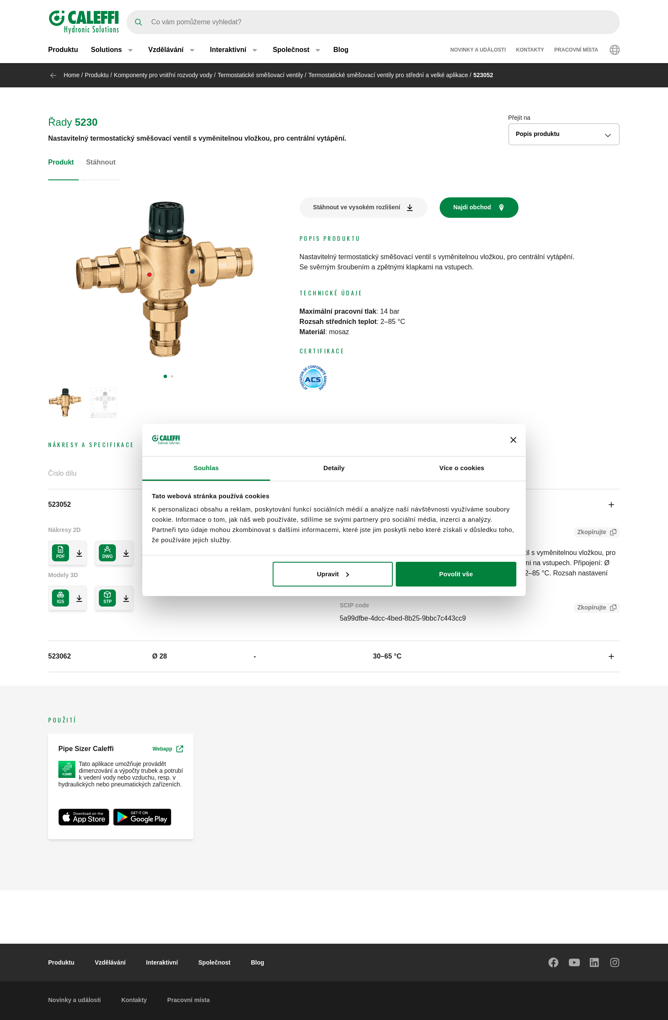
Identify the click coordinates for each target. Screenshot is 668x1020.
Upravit (333, 574)
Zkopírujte (590, 533)
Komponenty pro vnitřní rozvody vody (163, 75)
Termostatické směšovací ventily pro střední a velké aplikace (388, 75)
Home (71, 75)
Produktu (63, 50)
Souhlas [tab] (206, 467)
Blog (340, 50)
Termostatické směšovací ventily (260, 75)
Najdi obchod (472, 207)
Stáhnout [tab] (100, 162)
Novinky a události (478, 50)
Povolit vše (456, 574)
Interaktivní (162, 962)
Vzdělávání (110, 962)
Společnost (214, 962)
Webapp (168, 748)
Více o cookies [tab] (461, 467)
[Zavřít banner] (513, 440)
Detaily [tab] (334, 467)
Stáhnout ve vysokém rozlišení (356, 207)
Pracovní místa (576, 50)
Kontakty (530, 50)
